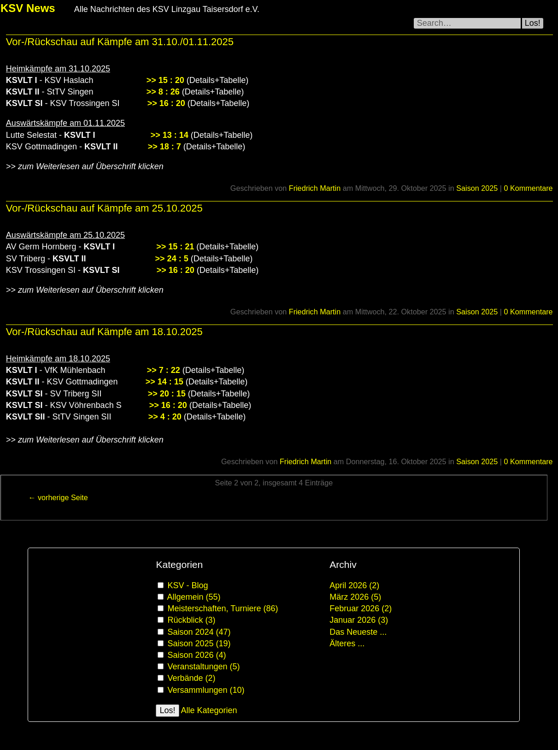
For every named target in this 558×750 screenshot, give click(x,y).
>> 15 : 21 (175, 246)
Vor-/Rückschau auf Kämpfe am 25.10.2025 (104, 208)
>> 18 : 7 (164, 146)
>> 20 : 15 (167, 393)
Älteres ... (346, 643)
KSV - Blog (187, 585)
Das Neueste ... (358, 632)
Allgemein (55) (193, 597)
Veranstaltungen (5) (203, 666)
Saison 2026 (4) (196, 655)
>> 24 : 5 (171, 258)
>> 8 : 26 (163, 91)
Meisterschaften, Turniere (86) (222, 608)
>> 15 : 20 (165, 80)
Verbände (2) (191, 678)
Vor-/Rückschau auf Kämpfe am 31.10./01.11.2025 (120, 41)
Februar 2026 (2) (360, 608)
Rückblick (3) (191, 620)
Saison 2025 (477, 188)
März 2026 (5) (355, 597)
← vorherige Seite (58, 497)
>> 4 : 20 (165, 416)
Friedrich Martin (315, 188)
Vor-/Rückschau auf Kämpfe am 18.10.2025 (104, 331)
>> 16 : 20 (166, 103)
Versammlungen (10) (205, 690)
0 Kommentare (528, 188)
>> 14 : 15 (164, 381)
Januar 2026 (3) (358, 620)
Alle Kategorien (209, 710)
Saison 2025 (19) (198, 643)
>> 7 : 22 (163, 370)
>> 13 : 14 (169, 135)
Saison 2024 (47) (198, 632)
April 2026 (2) (354, 585)
